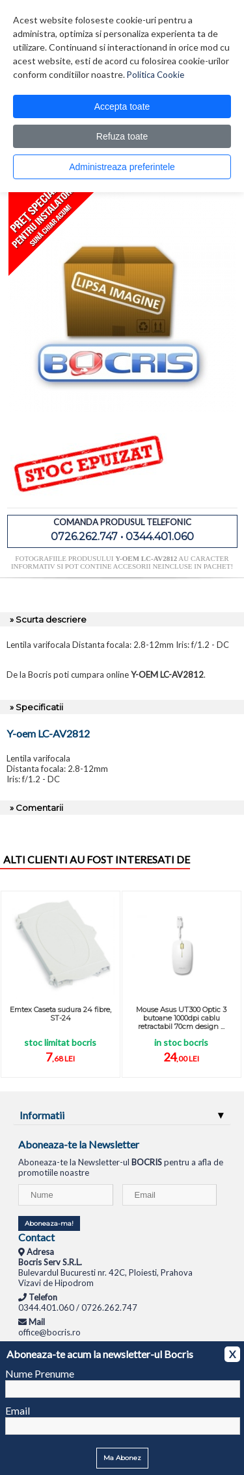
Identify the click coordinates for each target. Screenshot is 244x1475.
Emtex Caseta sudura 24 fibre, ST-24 (60, 1014)
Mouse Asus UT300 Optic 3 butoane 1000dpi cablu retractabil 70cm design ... (181, 1018)
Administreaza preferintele (122, 167)
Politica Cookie (155, 74)
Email (17, 1410)
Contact (36, 1237)
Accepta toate (122, 106)
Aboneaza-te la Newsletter (78, 1144)
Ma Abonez (122, 1458)
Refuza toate (122, 136)
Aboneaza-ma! (49, 1223)
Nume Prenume (39, 1373)
